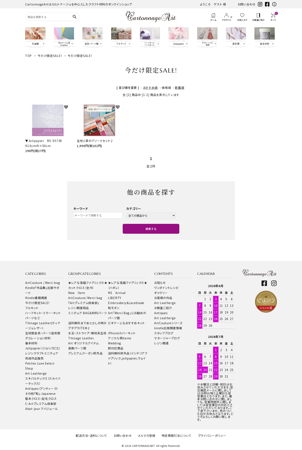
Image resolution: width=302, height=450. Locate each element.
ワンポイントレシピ (166, 288)
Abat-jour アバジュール (41, 409)
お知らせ (160, 283)
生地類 (29, 333)
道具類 (55, 333)
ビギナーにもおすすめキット (126, 323)
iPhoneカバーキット (121, 333)
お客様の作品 (163, 298)
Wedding (114, 343)
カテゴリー (133, 208)
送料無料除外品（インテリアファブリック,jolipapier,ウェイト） (127, 358)
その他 (29, 393)
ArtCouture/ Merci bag (85, 298)
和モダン (114, 308)
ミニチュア (51, 353)
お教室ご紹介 (163, 308)
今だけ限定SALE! (37, 303)
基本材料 (31, 343)
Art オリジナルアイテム (83, 343)
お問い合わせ (246, 4)
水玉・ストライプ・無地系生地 (87, 333)
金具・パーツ (42, 333)
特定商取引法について (177, 435)
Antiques (161, 313)
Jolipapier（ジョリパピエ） (43, 348)
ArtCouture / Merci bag (42, 283)
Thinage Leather (81, 338)
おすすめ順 (150, 87)
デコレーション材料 (38, 338)
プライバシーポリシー (212, 435)
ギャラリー (161, 293)
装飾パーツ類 (77, 348)
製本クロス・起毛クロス (41, 398)
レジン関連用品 (78, 308)
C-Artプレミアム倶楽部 (40, 403)
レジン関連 (161, 343)
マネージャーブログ (167, 338)
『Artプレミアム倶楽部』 (83, 303)
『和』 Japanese (45, 393)
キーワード (80, 208)
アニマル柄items (119, 338)
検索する (151, 229)
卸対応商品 (116, 348)
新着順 (179, 87)
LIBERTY (114, 298)
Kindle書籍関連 (36, 298)
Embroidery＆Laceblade (126, 303)
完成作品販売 (34, 358)
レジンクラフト (34, 353)
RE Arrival (117, 293)
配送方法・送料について (91, 435)
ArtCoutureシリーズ (168, 323)
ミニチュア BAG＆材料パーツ (87, 313)
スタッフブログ (163, 333)
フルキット (32, 308)
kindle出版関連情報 (168, 328)
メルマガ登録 (146, 435)
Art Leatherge (36, 373)
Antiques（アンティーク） (41, 388)
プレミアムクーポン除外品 (85, 353)
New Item (76, 293)
